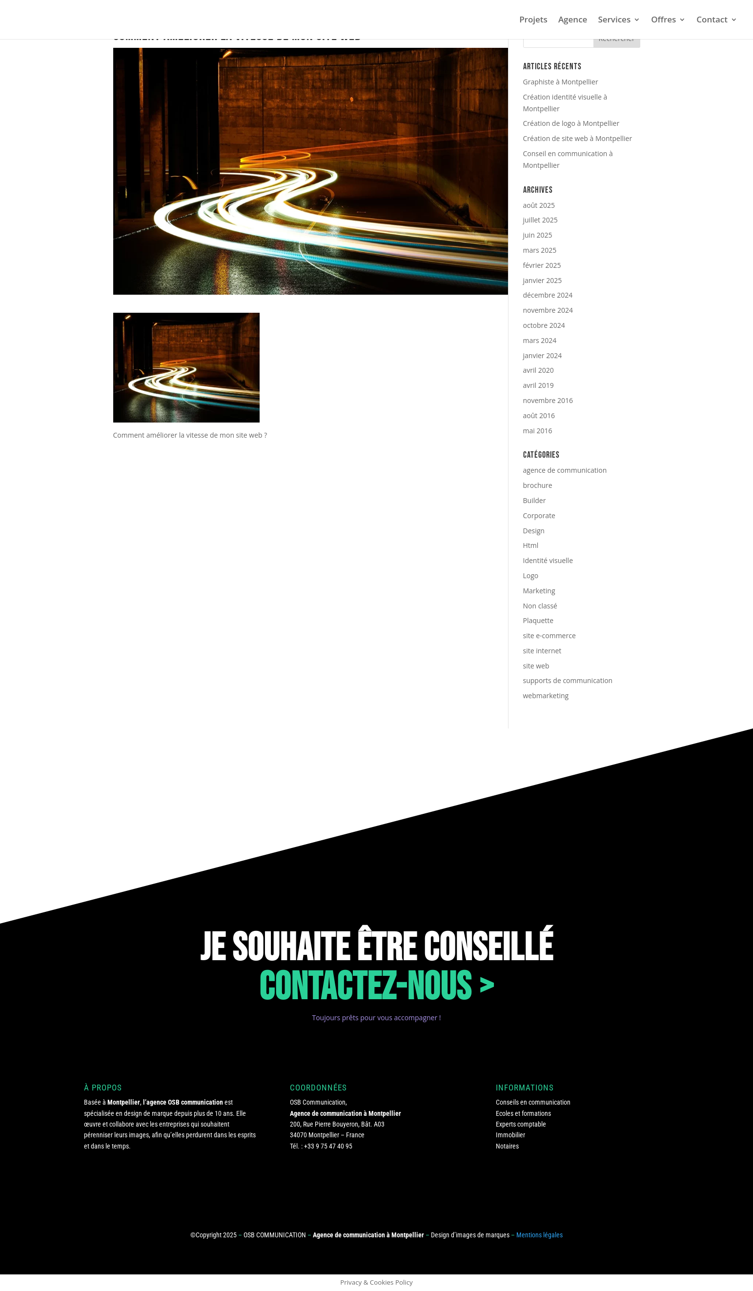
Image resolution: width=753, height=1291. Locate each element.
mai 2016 (537, 430)
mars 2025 (540, 250)
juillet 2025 (540, 219)
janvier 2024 (542, 355)
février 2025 (542, 265)
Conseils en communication (533, 1102)
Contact (712, 20)
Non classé (540, 605)
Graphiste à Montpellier (560, 81)
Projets (533, 20)
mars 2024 (540, 340)
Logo (531, 575)
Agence (573, 20)
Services (614, 20)
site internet (542, 650)
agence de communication (565, 470)
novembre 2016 (548, 400)
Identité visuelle (548, 560)
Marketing (539, 590)
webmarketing (546, 695)
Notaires (507, 1146)
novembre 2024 (548, 310)
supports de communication (568, 680)
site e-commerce (549, 635)
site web (536, 665)
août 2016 (539, 415)
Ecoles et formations (523, 1113)
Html (531, 545)
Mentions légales (539, 1235)
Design (534, 530)
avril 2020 (538, 370)
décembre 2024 (548, 295)
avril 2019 (538, 385)
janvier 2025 (542, 280)
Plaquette (538, 620)
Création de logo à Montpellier (571, 123)
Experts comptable (521, 1124)
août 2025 (539, 205)
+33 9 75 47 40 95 (328, 1146)
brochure (537, 485)
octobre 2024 (544, 325)
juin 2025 (537, 235)
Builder (534, 500)
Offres (663, 20)
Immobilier (510, 1135)
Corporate (539, 515)
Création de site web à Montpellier (577, 138)
